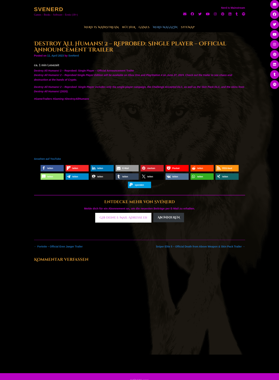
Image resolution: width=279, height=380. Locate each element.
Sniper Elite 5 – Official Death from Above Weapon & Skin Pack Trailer (200, 246)
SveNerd (49, 9)
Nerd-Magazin (165, 27)
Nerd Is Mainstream (101, 27)
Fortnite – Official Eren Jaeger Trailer (58, 246)
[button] (52, 168)
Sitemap (188, 27)
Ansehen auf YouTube (47, 158)
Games (144, 27)
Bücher (128, 27)
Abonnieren (169, 217)
